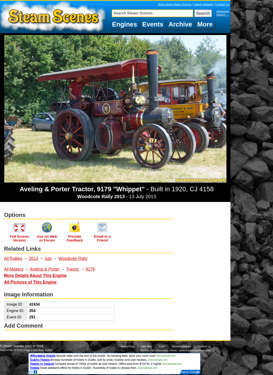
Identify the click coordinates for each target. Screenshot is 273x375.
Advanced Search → (222, 13)
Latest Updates (203, 4)
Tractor (72, 269)
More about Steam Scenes (174, 4)
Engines (124, 24)
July (48, 258)
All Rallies (13, 258)
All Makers (13, 269)
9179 (90, 269)
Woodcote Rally (72, 258)
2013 (33, 258)
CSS (19, 350)
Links (162, 346)
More (205, 24)
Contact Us (222, 4)
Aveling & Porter (45, 269)
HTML (9, 350)
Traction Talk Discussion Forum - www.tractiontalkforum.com (175, 350)
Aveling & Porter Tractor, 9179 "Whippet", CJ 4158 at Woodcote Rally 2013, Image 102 (54, 17)
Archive (180, 24)
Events (152, 24)
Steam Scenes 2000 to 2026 (23, 346)
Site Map (147, 346)
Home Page (128, 346)
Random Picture (181, 346)
